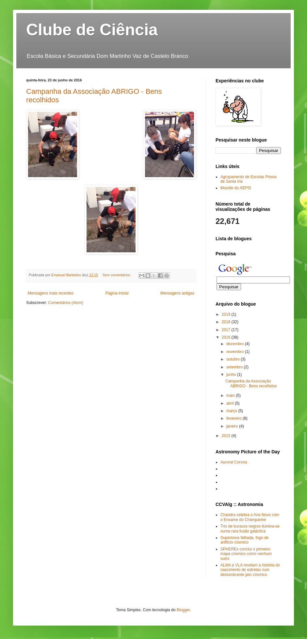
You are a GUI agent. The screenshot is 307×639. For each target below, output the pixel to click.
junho (231, 374)
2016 (227, 337)
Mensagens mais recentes (50, 293)
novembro (235, 351)
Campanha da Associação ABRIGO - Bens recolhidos (251, 383)
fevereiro (234, 418)
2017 (227, 330)
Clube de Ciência (92, 30)
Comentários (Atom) (65, 302)
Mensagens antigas (177, 293)
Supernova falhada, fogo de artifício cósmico (244, 540)
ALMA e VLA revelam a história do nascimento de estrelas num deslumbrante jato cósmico (250, 570)
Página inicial (117, 293)
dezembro (235, 344)
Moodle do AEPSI (235, 188)
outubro (233, 359)
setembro (235, 367)
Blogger (183, 610)
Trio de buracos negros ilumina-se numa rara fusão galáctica (250, 528)
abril (230, 403)
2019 (227, 314)
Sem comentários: (117, 275)
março (232, 411)
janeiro (232, 426)
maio (231, 395)
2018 (227, 322)
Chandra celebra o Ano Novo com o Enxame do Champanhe (249, 517)
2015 (227, 435)
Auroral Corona (233, 462)
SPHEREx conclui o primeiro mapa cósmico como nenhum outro (246, 554)
